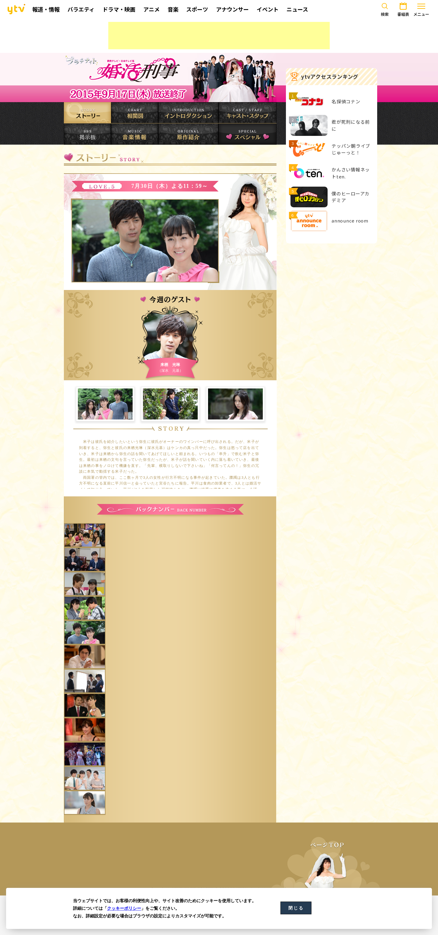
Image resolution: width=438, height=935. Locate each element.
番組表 (403, 8)
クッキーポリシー (124, 908)
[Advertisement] (219, 35)
